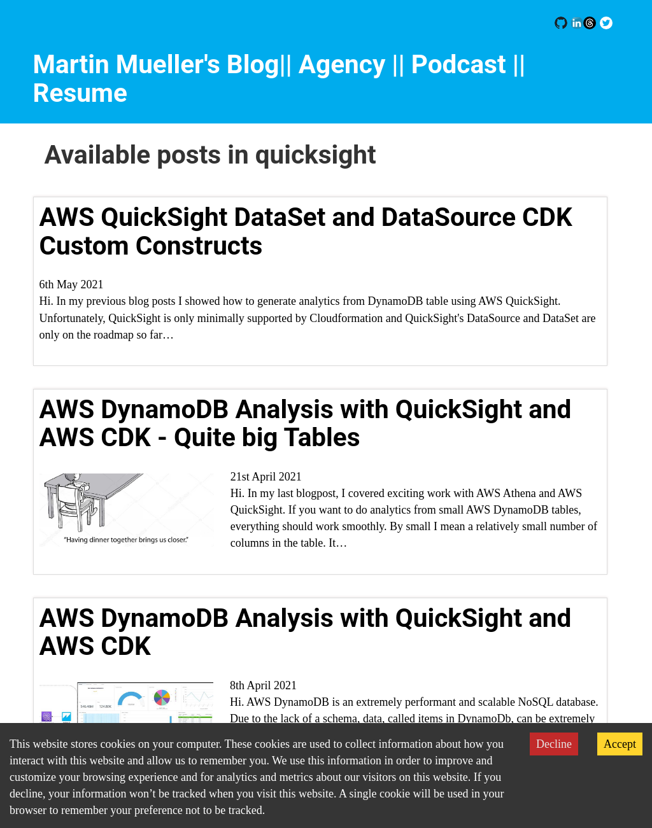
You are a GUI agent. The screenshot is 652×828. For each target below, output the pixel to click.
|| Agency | (338, 64)
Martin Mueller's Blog (156, 64)
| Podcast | (459, 64)
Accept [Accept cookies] (620, 744)
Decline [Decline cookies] (554, 744)
